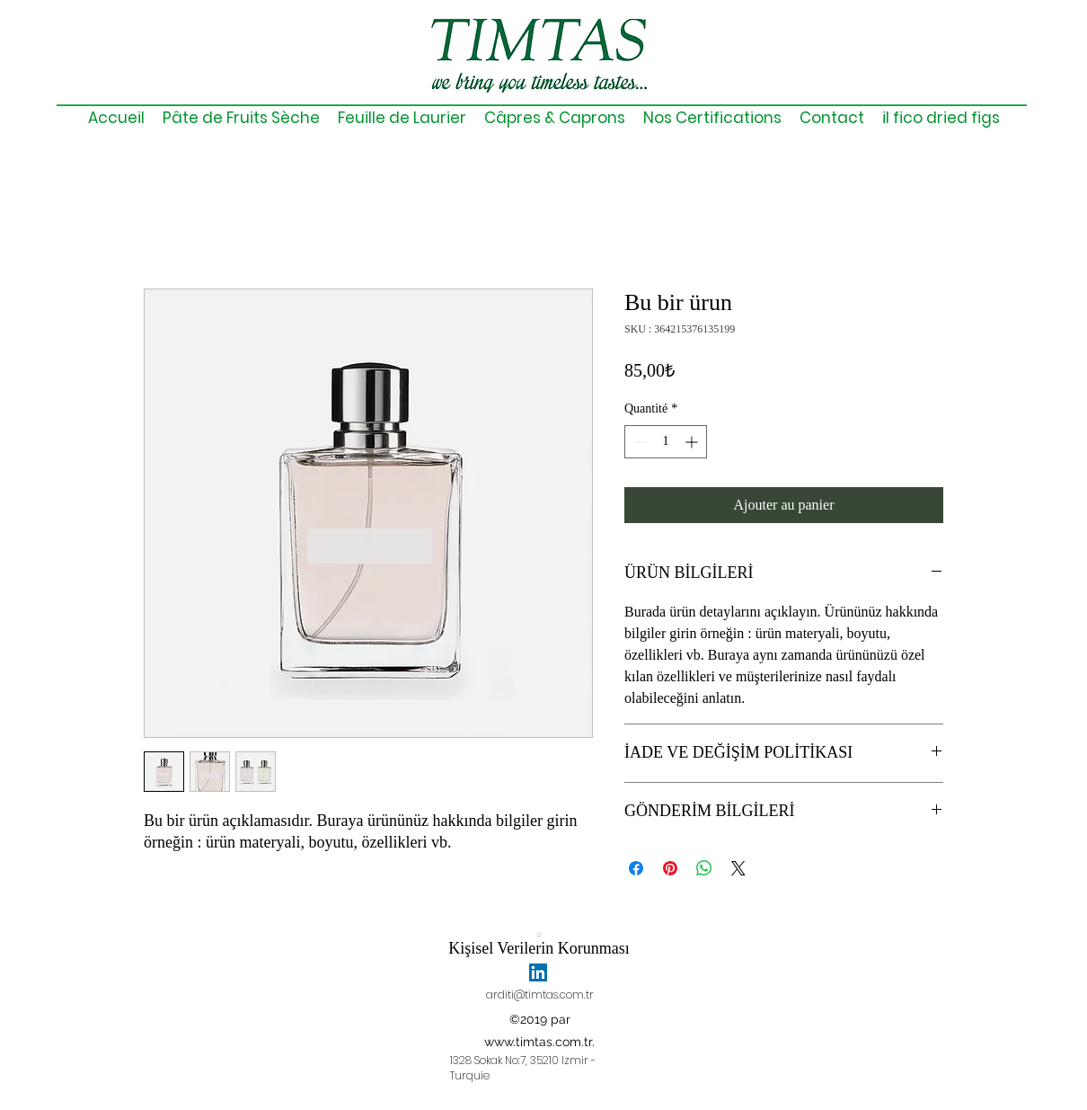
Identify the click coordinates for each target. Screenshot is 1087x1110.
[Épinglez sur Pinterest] (670, 868)
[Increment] (693, 441)
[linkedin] (538, 972)
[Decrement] (638, 441)
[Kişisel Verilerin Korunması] (539, 943)
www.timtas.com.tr (538, 1042)
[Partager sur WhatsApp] (704, 868)
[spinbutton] (666, 441)
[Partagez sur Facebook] (636, 868)
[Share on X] (738, 868)
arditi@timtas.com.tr (540, 994)
